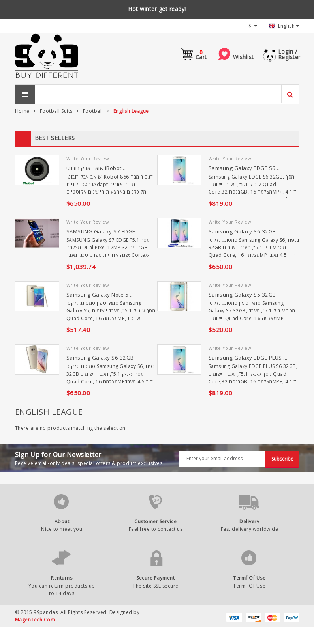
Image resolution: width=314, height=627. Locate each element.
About (62, 521)
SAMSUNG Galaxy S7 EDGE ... (103, 231)
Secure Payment (155, 578)
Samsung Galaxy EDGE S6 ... (245, 168)
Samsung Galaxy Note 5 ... (100, 294)
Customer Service (155, 521)
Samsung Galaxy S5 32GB (242, 294)
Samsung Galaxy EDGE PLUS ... (248, 357)
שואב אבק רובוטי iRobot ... (96, 168)
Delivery (249, 521)
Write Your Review (87, 158)
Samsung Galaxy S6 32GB (100, 357)
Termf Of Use (249, 578)
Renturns (61, 578)
